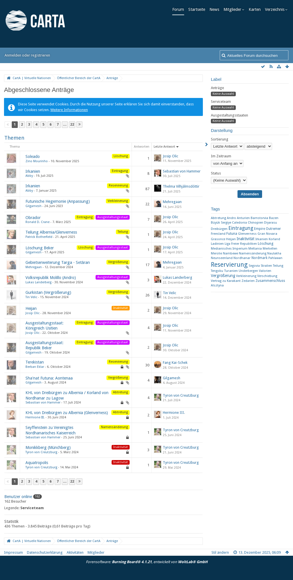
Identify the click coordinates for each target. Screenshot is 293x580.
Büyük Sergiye (221, 222)
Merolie (216, 253)
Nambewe (230, 253)
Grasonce (218, 239)
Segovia (254, 266)
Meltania (255, 248)
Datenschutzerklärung (45, 552)
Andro (231, 218)
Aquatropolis (36, 462)
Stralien (266, 266)
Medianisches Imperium (229, 248)
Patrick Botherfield (38, 237)
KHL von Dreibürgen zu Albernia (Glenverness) (66, 412)
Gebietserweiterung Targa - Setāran (57, 262)
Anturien (243, 218)
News (216, 9)
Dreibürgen (219, 229)
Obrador (33, 217)
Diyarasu (270, 222)
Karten (256, 9)
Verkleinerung (246, 276)
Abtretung (218, 218)
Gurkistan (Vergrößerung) (48, 292)
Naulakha (274, 253)
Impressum (13, 552)
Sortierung (219, 139)
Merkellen (270, 248)
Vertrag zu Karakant (226, 281)
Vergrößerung (223, 275)
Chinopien (255, 222)
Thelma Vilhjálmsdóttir (181, 186)
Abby (29, 176)
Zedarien (248, 281)
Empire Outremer (267, 229)
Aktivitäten (75, 552)
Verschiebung (267, 276)
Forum (179, 9)
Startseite (198, 9)
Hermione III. (35, 417)
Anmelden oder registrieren (27, 55)
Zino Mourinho (36, 161)
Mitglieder (234, 9)
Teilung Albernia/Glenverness (51, 232)
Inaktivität (245, 238)
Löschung (266, 243)
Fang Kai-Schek (175, 362)
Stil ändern (220, 552)
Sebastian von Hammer (182, 171)
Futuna (231, 233)
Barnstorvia (259, 218)
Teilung (278, 266)
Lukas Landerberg (38, 282)
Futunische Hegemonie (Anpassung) (57, 201)
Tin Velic (31, 297)
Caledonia (239, 222)
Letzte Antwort (164, 146)
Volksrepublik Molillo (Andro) (50, 277)
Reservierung (229, 264)
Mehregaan (172, 202)
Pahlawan (275, 258)
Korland (274, 239)
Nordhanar (242, 258)
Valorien (265, 271)
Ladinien (217, 244)
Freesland (218, 234)
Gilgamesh (33, 206)
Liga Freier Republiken (241, 244)
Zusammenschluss (270, 281)
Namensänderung (252, 253)
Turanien (231, 271)
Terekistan (34, 362)
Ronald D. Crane (37, 222)
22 (72, 124)
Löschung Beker (39, 248)
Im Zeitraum (221, 156)
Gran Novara (267, 234)
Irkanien (32, 171)
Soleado (32, 156)
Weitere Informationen (69, 110)
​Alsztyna (217, 285)
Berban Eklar (34, 367)
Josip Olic (170, 156)
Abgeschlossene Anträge (39, 89)
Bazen (273, 218)
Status (216, 173)
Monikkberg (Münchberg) (48, 447)
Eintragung (240, 228)
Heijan (31, 308)
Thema (15, 146)
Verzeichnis (276, 9)
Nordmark (260, 258)
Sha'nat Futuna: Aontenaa (49, 378)
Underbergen (248, 271)
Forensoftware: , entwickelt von (146, 562)
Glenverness (247, 234)
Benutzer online (18, 496)
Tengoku (217, 271)
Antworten (141, 146)
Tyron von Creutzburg (181, 395)
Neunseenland (222, 258)
